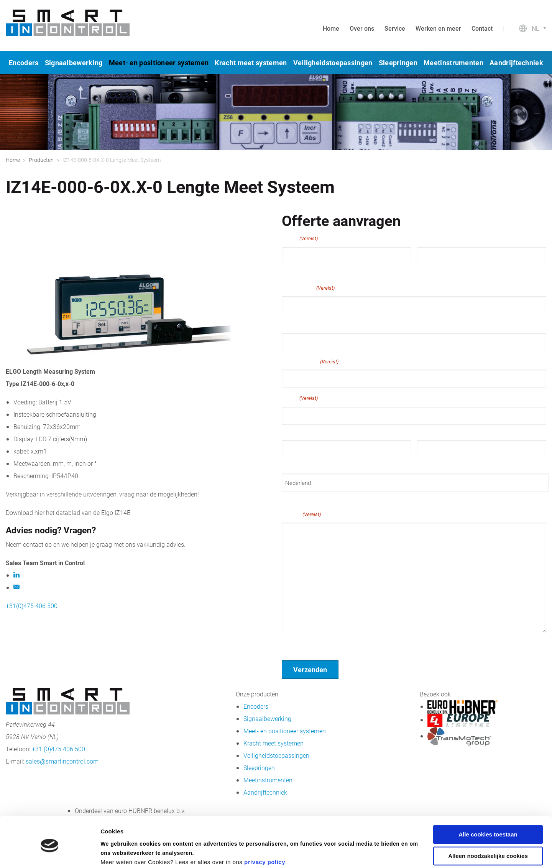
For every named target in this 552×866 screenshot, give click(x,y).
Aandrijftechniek (516, 62)
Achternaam (432, 272)
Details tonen (118, 851)
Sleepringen (398, 62)
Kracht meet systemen (251, 62)
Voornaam (294, 272)
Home (331, 28)
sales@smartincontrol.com (62, 761)
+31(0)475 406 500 (32, 606)
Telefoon (294, 324)
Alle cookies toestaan (487, 802)
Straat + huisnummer (308, 431)
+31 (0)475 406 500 (58, 749)
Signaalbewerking (74, 62)
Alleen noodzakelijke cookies (488, 823)
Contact (482, 28)
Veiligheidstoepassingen (333, 62)
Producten (41, 159)
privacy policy (264, 829)
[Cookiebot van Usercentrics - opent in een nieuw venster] (49, 851)
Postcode (428, 465)
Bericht (301, 514)
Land (288, 498)
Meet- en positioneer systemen (159, 62)
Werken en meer (438, 28)
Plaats (289, 465)
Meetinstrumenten (453, 62)
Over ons (362, 28)
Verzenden (310, 669)
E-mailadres (308, 287)
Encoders (23, 62)
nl (535, 28)
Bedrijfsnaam (310, 361)
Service (394, 28)
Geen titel (295, 643)
